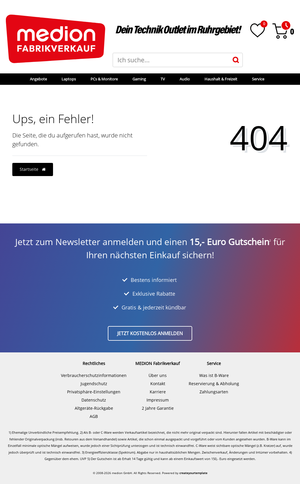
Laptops (69, 79)
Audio (185, 79)
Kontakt (157, 383)
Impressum (157, 400)
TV (163, 79)
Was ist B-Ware (214, 375)
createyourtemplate (193, 473)
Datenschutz (93, 400)
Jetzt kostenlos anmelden (150, 333)
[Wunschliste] (257, 30)
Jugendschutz (94, 383)
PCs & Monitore (104, 79)
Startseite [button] (33, 169)
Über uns (158, 375)
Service (258, 79)
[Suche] (236, 60)
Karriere (158, 392)
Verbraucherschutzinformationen (94, 375)
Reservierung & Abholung (214, 383)
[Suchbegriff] (171, 60)
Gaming (139, 79)
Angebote (38, 79)
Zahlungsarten (214, 392)
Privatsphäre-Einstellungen (93, 392)
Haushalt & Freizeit (220, 79)
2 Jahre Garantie (158, 408)
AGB (94, 416)
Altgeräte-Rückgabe (94, 408)
